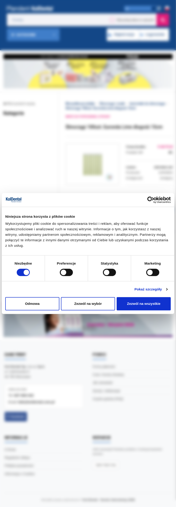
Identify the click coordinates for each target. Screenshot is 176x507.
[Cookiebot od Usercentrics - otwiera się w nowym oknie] (151, 199)
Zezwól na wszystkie (143, 304)
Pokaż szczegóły (148, 289)
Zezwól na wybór (88, 304)
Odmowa (32, 304)
